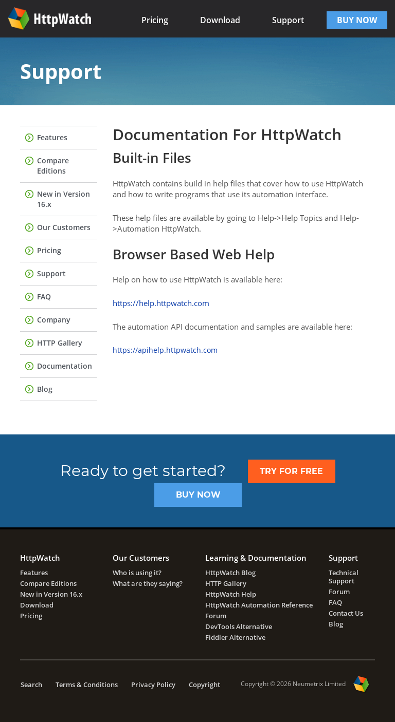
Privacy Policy (153, 684)
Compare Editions (53, 166)
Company (53, 320)
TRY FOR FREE (291, 471)
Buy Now (198, 495)
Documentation (64, 366)
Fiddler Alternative (235, 637)
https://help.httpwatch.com (161, 303)
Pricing (154, 20)
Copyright (204, 684)
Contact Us (346, 613)
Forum (215, 615)
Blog (44, 389)
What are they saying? (148, 583)
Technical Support (343, 576)
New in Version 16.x (63, 199)
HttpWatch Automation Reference (259, 605)
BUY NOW (357, 20)
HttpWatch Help (230, 594)
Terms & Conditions (87, 684)
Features (52, 137)
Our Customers (64, 227)
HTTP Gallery (59, 343)
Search (31, 684)
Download (220, 20)
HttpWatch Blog (230, 572)
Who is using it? (137, 572)
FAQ (44, 296)
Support (288, 20)
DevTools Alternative (238, 626)
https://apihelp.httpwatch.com (165, 350)
